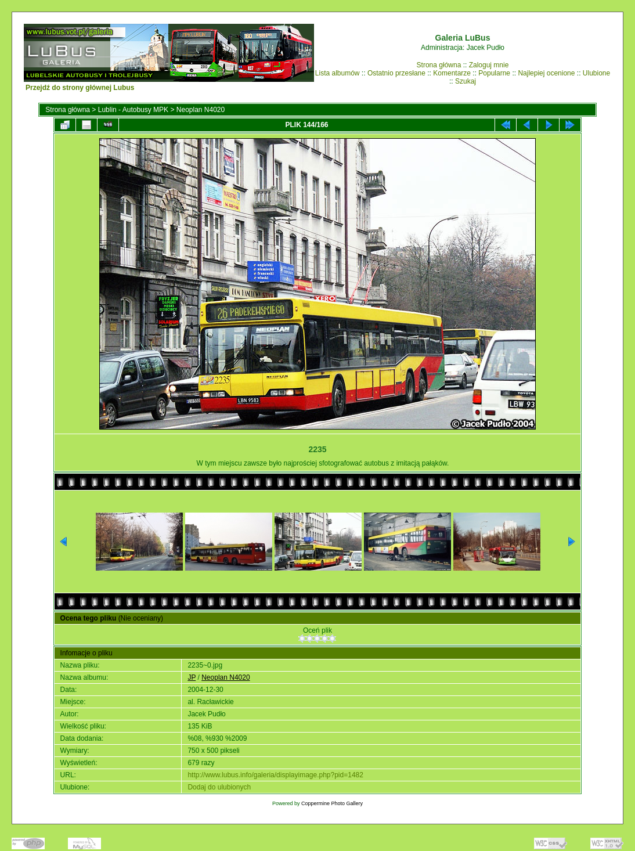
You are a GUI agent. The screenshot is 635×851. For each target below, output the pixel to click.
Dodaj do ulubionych (219, 787)
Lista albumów (337, 73)
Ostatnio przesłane (396, 73)
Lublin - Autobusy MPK (133, 110)
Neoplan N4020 (200, 110)
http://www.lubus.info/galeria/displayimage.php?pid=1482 (275, 775)
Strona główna (439, 65)
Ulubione (596, 73)
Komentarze (452, 73)
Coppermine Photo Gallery (332, 803)
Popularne (494, 73)
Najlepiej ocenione (546, 73)
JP (191, 677)
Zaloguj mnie (489, 65)
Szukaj (465, 81)
